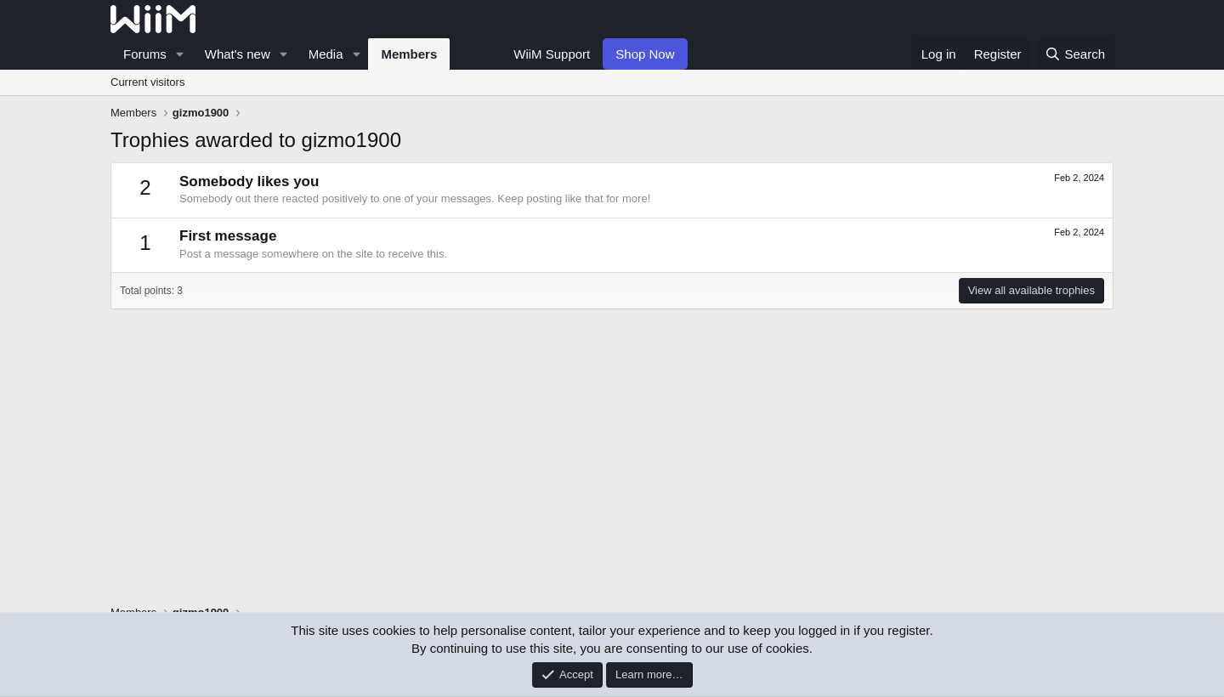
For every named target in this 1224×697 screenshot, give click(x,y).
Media (326, 54)
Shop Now (644, 54)
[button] (180, 54)
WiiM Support (551, 54)
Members (409, 54)
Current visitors (147, 82)
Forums (145, 54)
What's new (237, 54)
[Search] (1075, 54)
